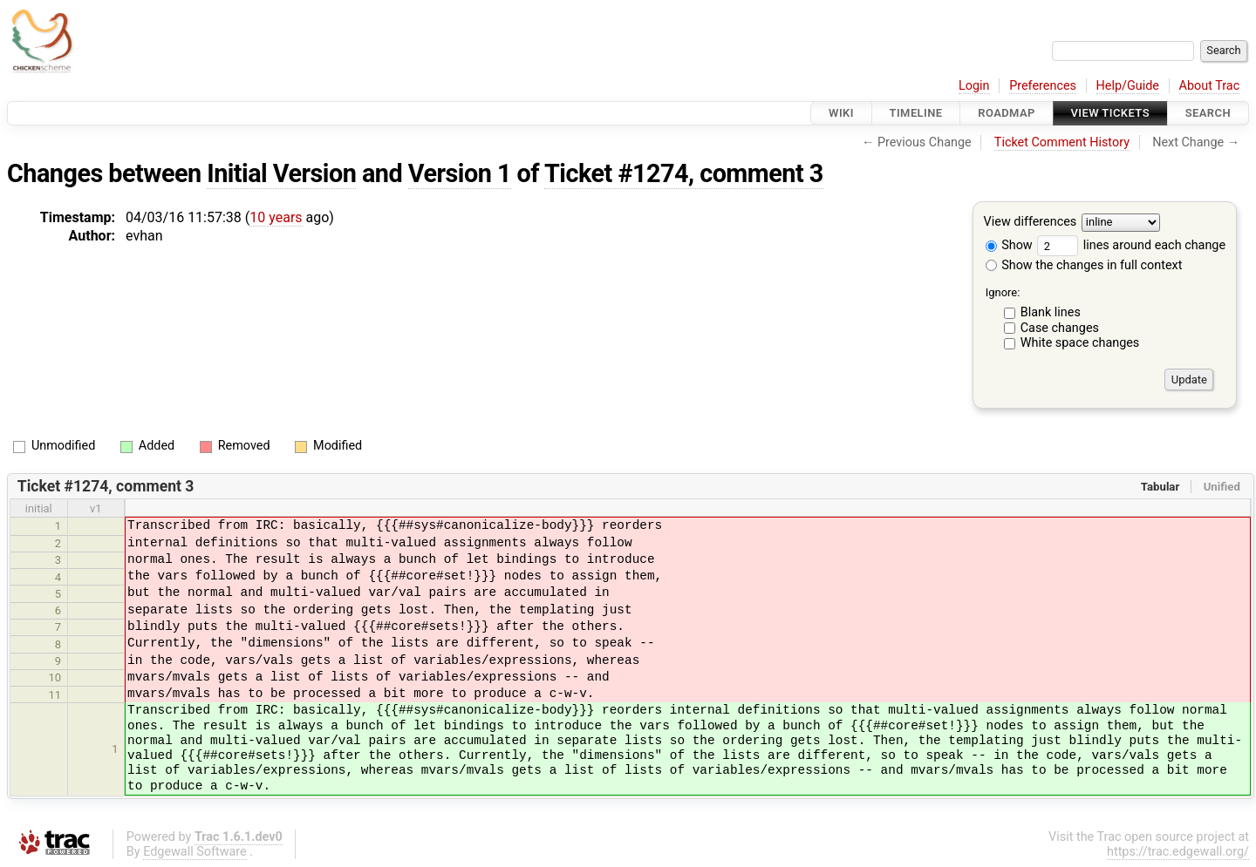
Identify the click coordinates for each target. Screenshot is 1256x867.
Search (1208, 112)
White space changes (1080, 342)
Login (974, 85)
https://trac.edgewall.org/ (1178, 851)
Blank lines (1050, 312)
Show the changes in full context (1084, 265)
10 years (275, 217)
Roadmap (1006, 112)
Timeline (916, 112)
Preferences (1042, 85)
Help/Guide (1127, 85)
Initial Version (281, 173)
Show (1009, 245)
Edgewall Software (195, 851)
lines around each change (1131, 245)
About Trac (1209, 85)
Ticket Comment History (1062, 142)
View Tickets (1110, 112)
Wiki (841, 112)
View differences (1030, 222)
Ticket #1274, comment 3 (683, 173)
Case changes (1059, 328)
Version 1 (459, 173)
